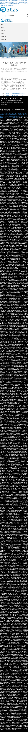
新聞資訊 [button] (3, 30)
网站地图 (16, 117)
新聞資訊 (8, 57)
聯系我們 (3, 39)
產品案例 (3, 36)
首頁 (2, 24)
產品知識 (13, 57)
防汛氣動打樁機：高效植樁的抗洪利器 (14, 95)
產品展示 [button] (3, 33)
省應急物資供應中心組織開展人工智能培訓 (15, 93)
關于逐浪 (3, 27)
